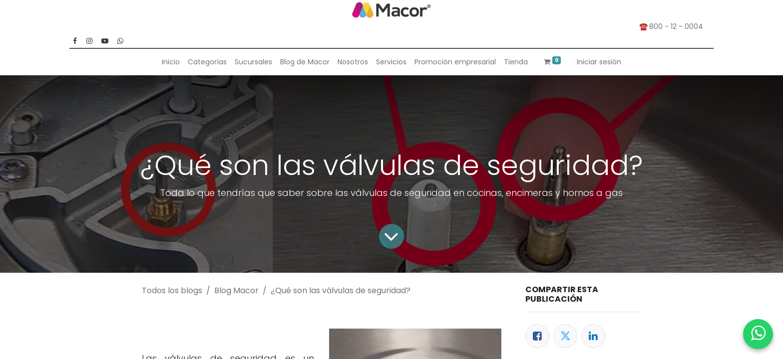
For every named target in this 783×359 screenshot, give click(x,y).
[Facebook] (537, 336)
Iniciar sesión (599, 62)
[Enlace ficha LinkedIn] (593, 336)
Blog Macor (236, 290)
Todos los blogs (172, 290)
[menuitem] (171, 62)
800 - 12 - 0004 (678, 26)
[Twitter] (565, 336)
